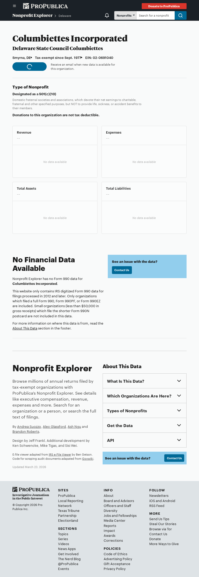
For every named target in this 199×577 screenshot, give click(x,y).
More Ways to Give (164, 543)
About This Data (24, 328)
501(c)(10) (47, 93)
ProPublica (66, 495)
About (108, 495)
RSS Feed (156, 505)
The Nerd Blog (69, 558)
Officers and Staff (117, 505)
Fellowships (127, 515)
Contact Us (121, 270)
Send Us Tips (159, 518)
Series (63, 538)
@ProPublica (68, 563)
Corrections (113, 540)
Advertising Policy (118, 558)
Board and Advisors (119, 500)
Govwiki (87, 458)
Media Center (114, 520)
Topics (63, 533)
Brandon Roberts (25, 431)
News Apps (67, 548)
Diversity (110, 510)
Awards (109, 535)
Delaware (65, 15)
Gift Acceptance (117, 563)
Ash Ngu (74, 426)
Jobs (107, 515)
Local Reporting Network (70, 503)
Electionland (68, 520)
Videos (63, 543)
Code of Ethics (115, 553)
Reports (110, 525)
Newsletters (158, 495)
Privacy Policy (115, 568)
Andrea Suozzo (29, 426)
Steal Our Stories (162, 523)
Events (63, 568)
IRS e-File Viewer (60, 454)
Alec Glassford (54, 426)
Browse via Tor (160, 528)
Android (168, 500)
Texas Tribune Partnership (69, 513)
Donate (155, 538)
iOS (152, 500)
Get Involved (68, 553)
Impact (109, 530)
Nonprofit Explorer (32, 15)
